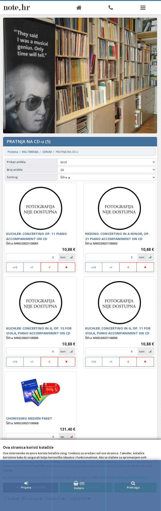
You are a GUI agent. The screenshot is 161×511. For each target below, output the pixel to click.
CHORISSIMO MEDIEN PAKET (29, 418)
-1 (49, 267)
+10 (15, 267)
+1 (32, 267)
